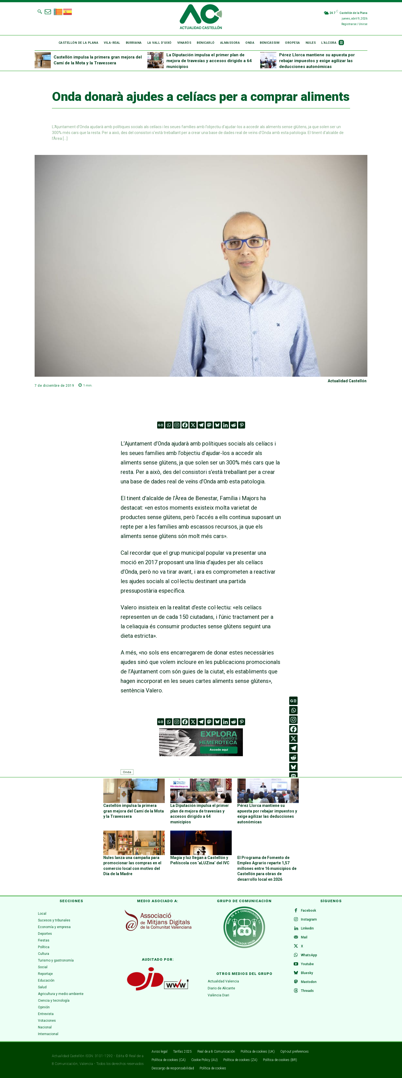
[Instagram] (176, 425)
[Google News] (160, 425)
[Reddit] (233, 425)
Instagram (309, 919)
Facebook (308, 910)
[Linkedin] (225, 425)
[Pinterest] (241, 425)
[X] (193, 425)
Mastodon (309, 982)
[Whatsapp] (168, 425)
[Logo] (200, 17)
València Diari (218, 995)
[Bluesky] (217, 425)
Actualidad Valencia (223, 981)
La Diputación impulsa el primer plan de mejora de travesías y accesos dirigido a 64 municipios (209, 60)
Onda (127, 772)
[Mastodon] (209, 425)
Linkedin (307, 928)
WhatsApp (309, 955)
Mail (304, 937)
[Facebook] (184, 425)
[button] (40, 11)
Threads (307, 991)
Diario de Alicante (221, 988)
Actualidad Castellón (347, 381)
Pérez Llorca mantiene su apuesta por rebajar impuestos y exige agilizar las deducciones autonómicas (317, 60)
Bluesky (307, 973)
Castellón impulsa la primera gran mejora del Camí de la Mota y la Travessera (133, 811)
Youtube (307, 964)
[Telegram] (201, 425)
